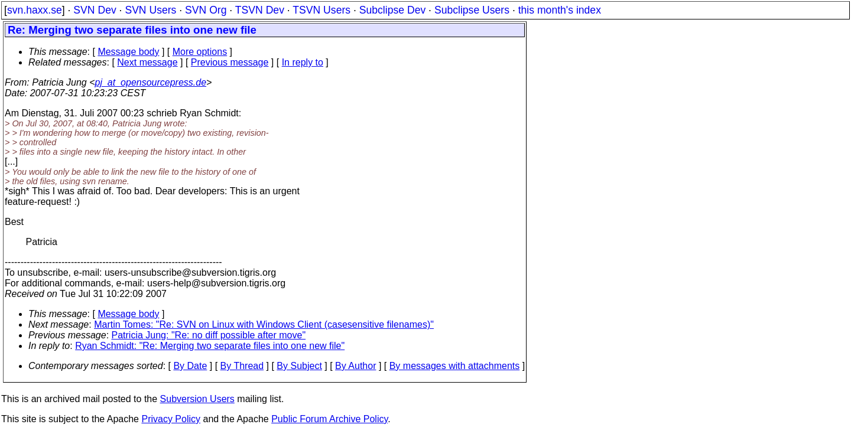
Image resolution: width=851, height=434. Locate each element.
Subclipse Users (471, 10)
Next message (147, 62)
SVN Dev (94, 10)
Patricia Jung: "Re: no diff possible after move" (209, 335)
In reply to (302, 62)
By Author (355, 366)
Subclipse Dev (392, 10)
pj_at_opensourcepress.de (151, 82)
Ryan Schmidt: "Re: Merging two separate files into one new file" (210, 346)
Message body (128, 52)
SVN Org (205, 10)
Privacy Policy (170, 419)
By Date (190, 366)
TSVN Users (321, 10)
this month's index (559, 10)
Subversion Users (197, 399)
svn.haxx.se (34, 10)
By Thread (242, 366)
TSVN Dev (259, 10)
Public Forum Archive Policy (329, 419)
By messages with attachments (454, 366)
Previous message (230, 62)
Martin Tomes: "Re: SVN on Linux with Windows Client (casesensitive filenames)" (264, 324)
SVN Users (150, 10)
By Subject (299, 366)
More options (200, 52)
